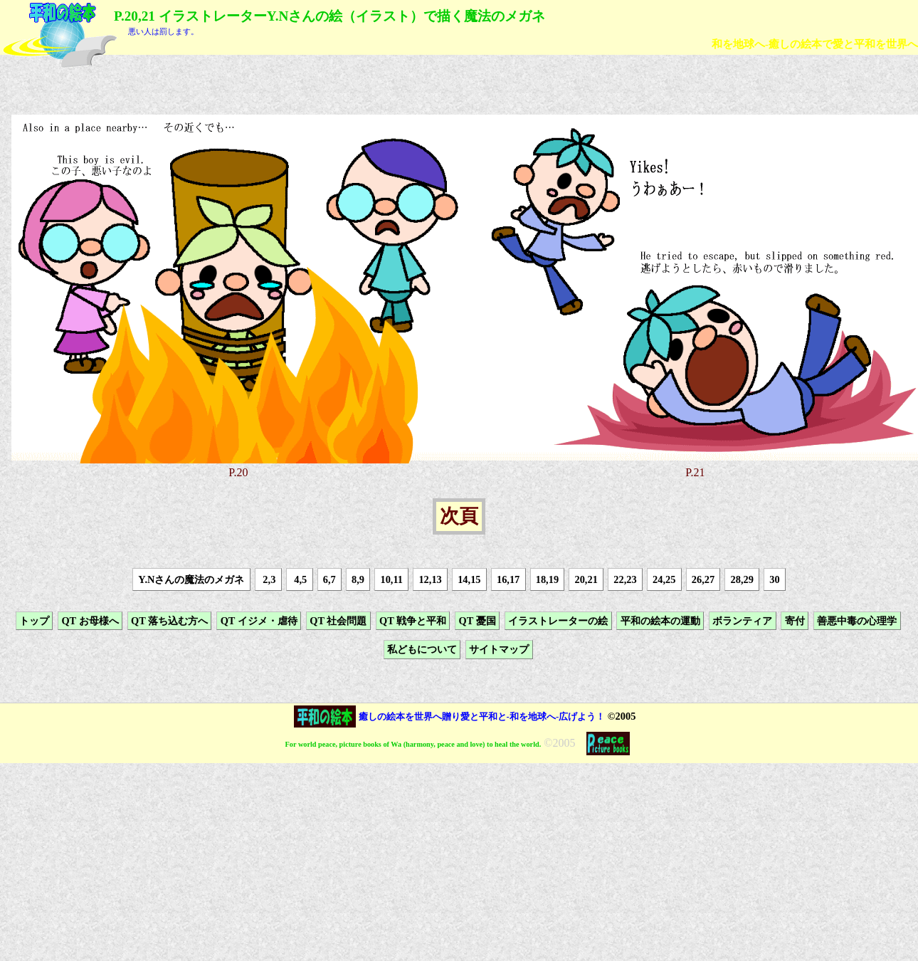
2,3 (268, 579)
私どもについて (422, 649)
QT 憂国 (477, 620)
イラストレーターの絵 (558, 620)
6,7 (329, 579)
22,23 (624, 579)
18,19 (547, 579)
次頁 (459, 516)
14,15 (469, 579)
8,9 (358, 579)
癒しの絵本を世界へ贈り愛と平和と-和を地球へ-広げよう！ (482, 716)
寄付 (795, 620)
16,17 (508, 579)
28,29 (742, 579)
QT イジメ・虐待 (259, 620)
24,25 (664, 579)
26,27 (703, 579)
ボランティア (742, 620)
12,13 (429, 579)
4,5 (299, 579)
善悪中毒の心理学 (857, 620)
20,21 (585, 579)
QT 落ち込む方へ (169, 620)
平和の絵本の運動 (660, 620)
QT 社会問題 (338, 620)
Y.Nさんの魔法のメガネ (191, 579)
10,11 (391, 579)
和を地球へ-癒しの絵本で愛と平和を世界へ (815, 44)
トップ (34, 620)
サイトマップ (499, 649)
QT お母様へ (89, 620)
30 (774, 579)
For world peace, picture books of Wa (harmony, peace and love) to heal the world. (413, 744)
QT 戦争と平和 (412, 620)
